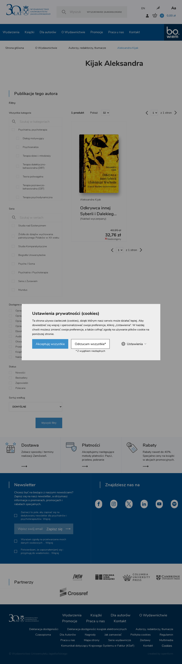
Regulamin (166, 635)
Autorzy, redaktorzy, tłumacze (87, 48)
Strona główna (14, 48)
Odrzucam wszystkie (90, 343)
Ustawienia (133, 344)
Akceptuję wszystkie (50, 344)
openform (167, 654)
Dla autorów (48, 32)
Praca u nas (116, 32)
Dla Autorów (68, 635)
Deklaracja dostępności (43, 629)
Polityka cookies (140, 635)
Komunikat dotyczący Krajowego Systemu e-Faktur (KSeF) (97, 646)
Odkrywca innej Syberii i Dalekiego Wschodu (98, 214)
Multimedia (166, 640)
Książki (29, 32)
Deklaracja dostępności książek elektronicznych (97, 629)
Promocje (96, 32)
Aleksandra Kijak (127, 48)
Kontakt (134, 32)
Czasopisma (43, 635)
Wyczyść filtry (49, 422)
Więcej (46, 519)
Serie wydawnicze (119, 640)
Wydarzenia (11, 32)
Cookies (167, 645)
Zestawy (145, 640)
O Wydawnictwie (73, 32)
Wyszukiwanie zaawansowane (104, 12)
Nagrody (90, 635)
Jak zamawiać (113, 635)
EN (143, 8)
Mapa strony (91, 640)
